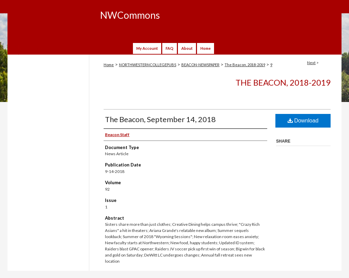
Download (303, 120)
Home (109, 64)
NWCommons (130, 15)
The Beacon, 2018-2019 (245, 64)
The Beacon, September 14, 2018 (160, 119)
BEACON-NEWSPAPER (200, 64)
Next (311, 62)
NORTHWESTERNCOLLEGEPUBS (147, 64)
